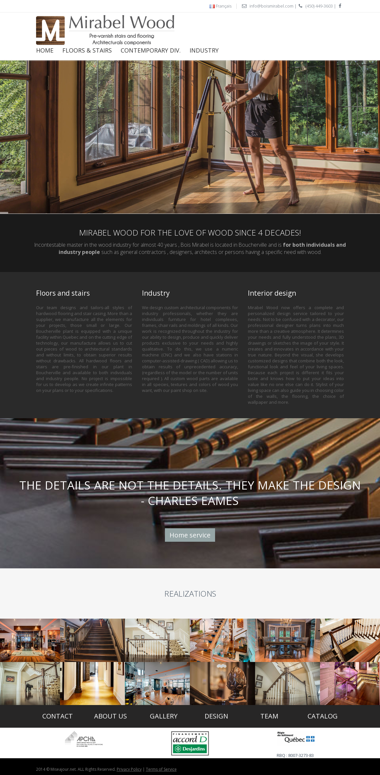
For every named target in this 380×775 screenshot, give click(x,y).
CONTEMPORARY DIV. (151, 50)
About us (110, 716)
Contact (57, 716)
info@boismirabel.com (271, 6)
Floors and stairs (63, 293)
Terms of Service (161, 769)
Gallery (163, 716)
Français (223, 6)
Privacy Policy (129, 769)
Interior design (272, 293)
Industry (204, 50)
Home (44, 50)
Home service (190, 535)
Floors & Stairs (87, 50)
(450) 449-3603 (319, 6)
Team (269, 716)
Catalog (323, 716)
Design (216, 716)
